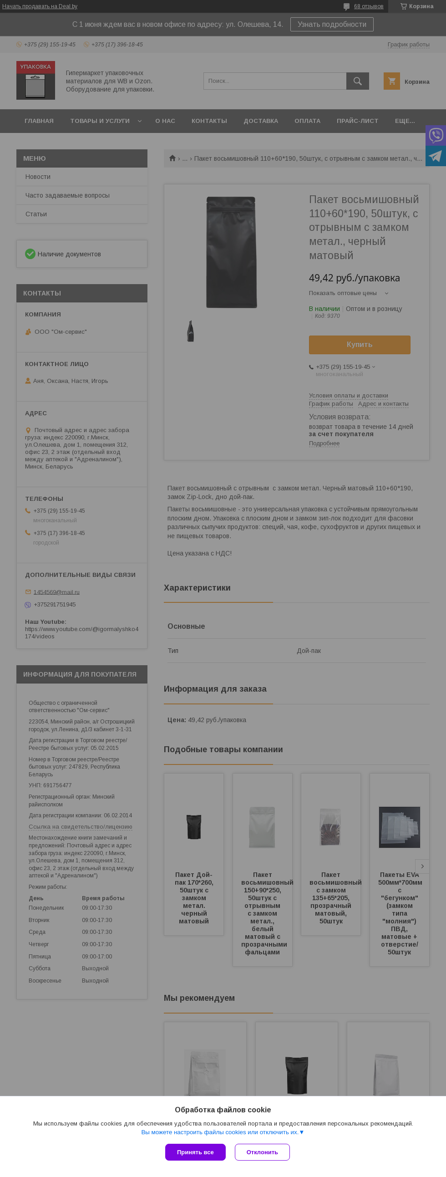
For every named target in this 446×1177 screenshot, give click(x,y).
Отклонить (262, 1152)
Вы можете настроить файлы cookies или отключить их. (220, 1132)
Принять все (195, 1152)
